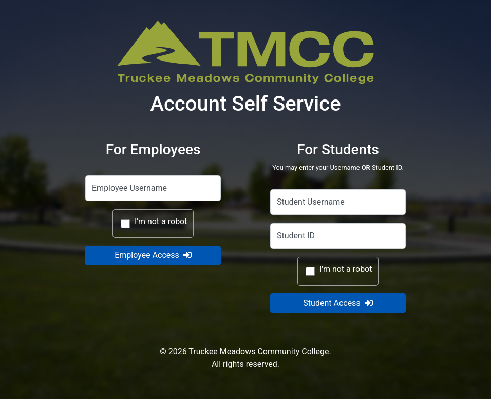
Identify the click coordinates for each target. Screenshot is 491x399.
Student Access (337, 303)
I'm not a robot (161, 221)
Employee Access (153, 255)
